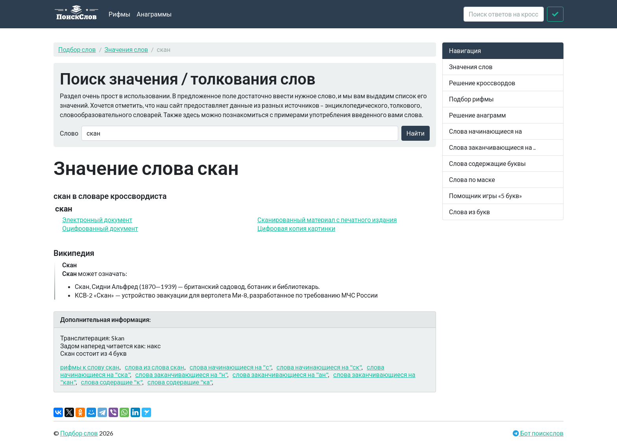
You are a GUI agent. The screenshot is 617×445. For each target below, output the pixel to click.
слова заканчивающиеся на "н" (181, 374)
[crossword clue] (504, 14)
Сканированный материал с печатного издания (327, 219)
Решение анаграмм (477, 115)
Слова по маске (472, 179)
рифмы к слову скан (89, 367)
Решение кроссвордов (482, 82)
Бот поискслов (541, 433)
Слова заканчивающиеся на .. (492, 147)
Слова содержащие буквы (487, 163)
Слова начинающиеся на (485, 131)
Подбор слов (77, 49)
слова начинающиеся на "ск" (319, 367)
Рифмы (119, 14)
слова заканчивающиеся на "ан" (280, 374)
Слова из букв (469, 211)
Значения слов (126, 49)
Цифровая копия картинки (296, 228)
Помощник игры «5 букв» (485, 195)
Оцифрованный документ (100, 228)
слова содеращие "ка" (180, 382)
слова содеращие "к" (111, 382)
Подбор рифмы (471, 99)
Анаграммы (154, 14)
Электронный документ (97, 219)
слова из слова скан (154, 367)
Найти (415, 133)
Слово (69, 133)
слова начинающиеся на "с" (230, 367)
